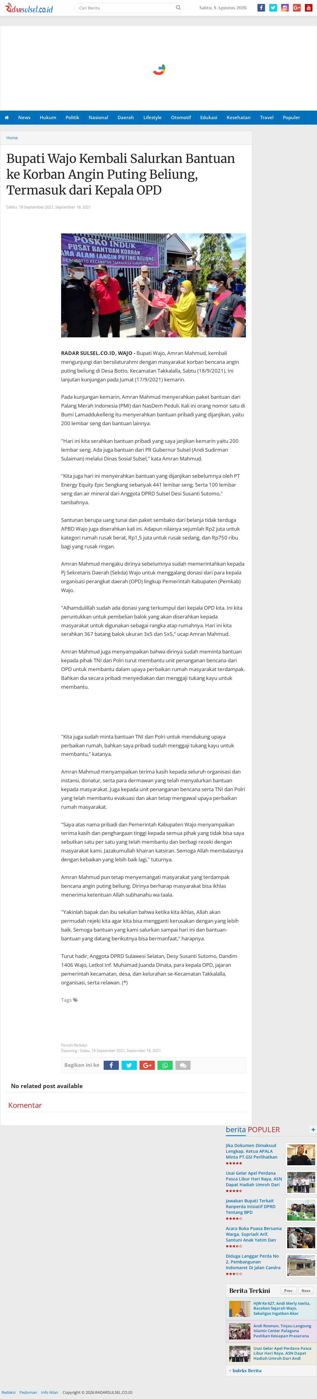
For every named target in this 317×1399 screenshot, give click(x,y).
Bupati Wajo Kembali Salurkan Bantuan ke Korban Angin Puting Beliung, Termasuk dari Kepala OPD (120, 174)
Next (305, 1290)
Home (12, 137)
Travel (267, 117)
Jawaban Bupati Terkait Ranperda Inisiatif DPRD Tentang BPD (250, 1206)
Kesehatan (239, 117)
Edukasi (208, 117)
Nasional (98, 117)
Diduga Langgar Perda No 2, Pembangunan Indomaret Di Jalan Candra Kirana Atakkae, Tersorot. (253, 1265)
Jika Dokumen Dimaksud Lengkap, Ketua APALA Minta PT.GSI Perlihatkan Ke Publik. (251, 1154)
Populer (291, 117)
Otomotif (181, 117)
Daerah (126, 117)
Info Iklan (49, 1392)
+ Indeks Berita (245, 1370)
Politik (72, 117)
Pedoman (28, 1392)
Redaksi (9, 1392)
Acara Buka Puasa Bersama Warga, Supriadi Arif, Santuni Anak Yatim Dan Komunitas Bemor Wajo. (254, 1237)
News (24, 117)
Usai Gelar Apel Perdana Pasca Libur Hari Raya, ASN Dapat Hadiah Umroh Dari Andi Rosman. (254, 1182)
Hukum (48, 117)
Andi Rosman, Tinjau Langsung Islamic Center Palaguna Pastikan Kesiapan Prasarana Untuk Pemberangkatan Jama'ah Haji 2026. (282, 1336)
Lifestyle (152, 117)
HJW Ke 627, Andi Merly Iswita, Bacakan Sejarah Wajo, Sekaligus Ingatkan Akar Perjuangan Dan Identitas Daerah (282, 1314)
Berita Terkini (249, 1290)
